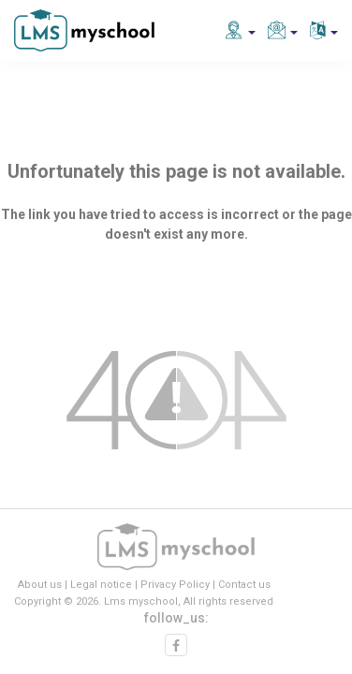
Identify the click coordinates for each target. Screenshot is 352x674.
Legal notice (101, 585)
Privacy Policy (175, 585)
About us (40, 585)
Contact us (244, 585)
